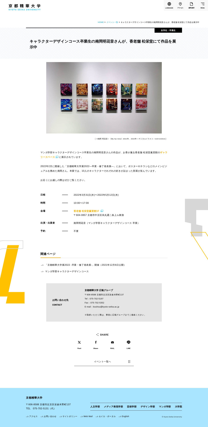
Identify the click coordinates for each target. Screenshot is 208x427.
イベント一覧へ (112, 361)
